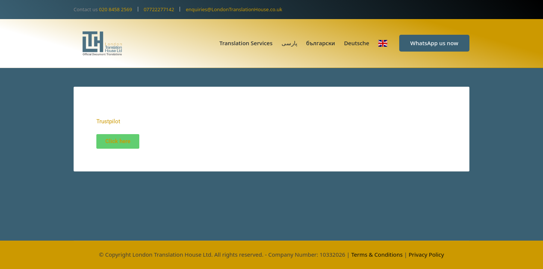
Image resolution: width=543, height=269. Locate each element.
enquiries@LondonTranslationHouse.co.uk (234, 9)
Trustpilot (108, 121)
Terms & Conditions (377, 254)
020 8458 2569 (115, 9)
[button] (434, 43)
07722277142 (159, 9)
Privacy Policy (426, 254)
